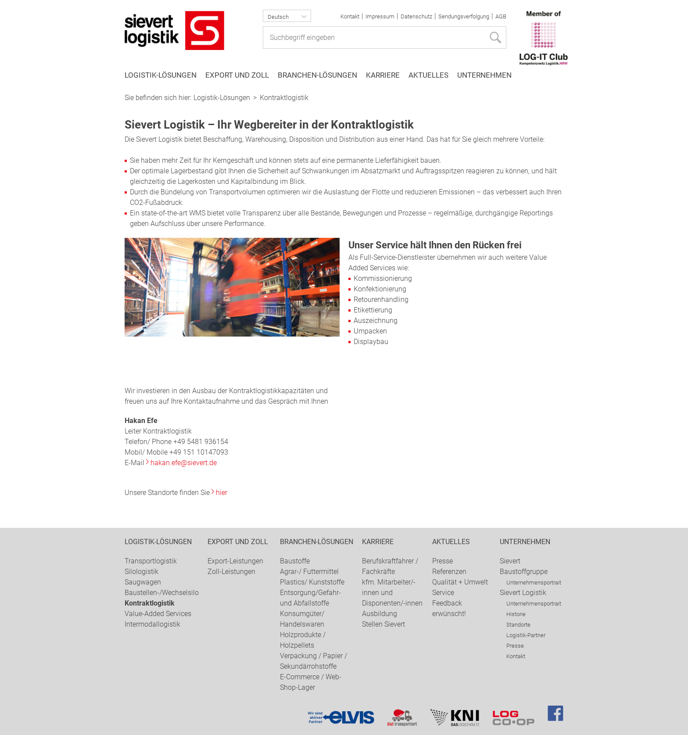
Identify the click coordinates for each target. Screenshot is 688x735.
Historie (516, 614)
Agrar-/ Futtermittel (309, 571)
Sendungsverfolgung (463, 16)
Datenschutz (416, 16)
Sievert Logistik (523, 592)
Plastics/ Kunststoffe (312, 582)
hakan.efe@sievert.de (183, 463)
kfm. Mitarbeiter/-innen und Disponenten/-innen (392, 592)
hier (221, 492)
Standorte (518, 624)
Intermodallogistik (152, 624)
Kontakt (349, 16)
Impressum (380, 16)
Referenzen (449, 571)
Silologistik (141, 571)
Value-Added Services (158, 614)
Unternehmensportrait (533, 582)
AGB (500, 16)
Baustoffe (295, 561)
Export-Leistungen (235, 561)
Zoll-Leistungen (231, 571)
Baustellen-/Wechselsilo (162, 592)
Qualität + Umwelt (460, 582)
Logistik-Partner (525, 635)
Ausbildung (379, 614)
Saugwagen (143, 582)
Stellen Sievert (383, 624)
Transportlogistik (151, 561)
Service (443, 592)
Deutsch (278, 17)
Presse (442, 561)
